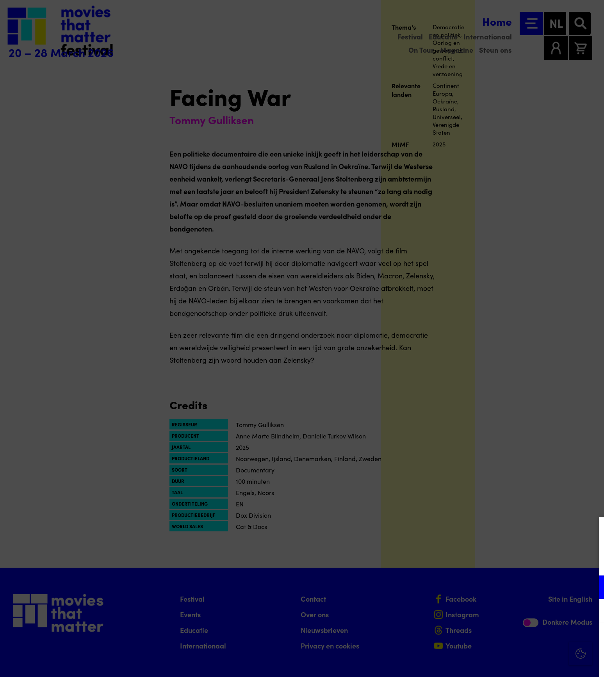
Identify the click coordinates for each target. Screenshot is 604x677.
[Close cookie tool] (592, 531)
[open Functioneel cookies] (591, 587)
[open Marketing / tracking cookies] (591, 611)
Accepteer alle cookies (538, 639)
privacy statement (506, 561)
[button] (530, 587)
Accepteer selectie (537, 662)
